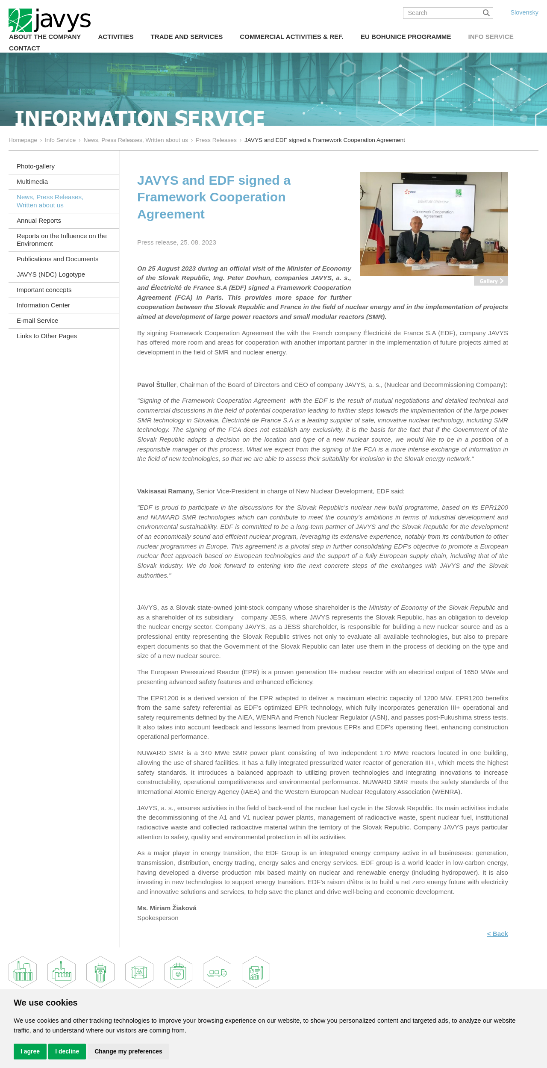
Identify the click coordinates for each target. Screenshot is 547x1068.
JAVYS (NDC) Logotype (51, 274)
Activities (115, 36)
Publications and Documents (58, 259)
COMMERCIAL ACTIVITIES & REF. (292, 36)
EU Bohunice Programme (406, 36)
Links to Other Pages (47, 335)
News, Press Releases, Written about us (135, 140)
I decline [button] (67, 1051)
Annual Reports (39, 220)
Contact (24, 48)
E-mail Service (37, 320)
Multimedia (32, 181)
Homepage (23, 140)
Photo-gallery (36, 166)
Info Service (490, 36)
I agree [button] (30, 1051)
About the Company (45, 36)
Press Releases (216, 140)
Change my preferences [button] (128, 1051)
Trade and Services (187, 36)
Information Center (43, 305)
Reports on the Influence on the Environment (62, 240)
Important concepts (44, 289)
